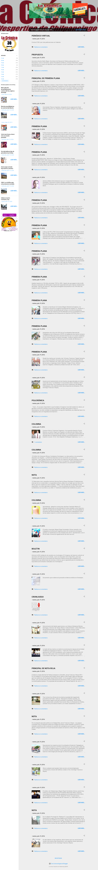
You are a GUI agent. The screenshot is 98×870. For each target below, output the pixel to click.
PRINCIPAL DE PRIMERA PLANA (46, 78)
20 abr (2, 60)
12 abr (2, 79)
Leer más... (81, 47)
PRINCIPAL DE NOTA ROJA (43, 668)
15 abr (2, 72)
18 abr (2, 65)
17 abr (2, 67)
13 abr (2, 76)
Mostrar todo (81, 30)
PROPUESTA (37, 54)
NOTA (34, 475)
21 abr (2, 58)
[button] (84, 36)
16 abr (2, 69)
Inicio (58, 24)
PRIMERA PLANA (39, 126)
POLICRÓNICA (38, 400)
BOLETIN (36, 549)
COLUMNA (36, 424)
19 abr (2, 62)
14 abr (2, 74)
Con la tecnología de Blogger (58, 863)
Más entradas (58, 858)
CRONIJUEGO (38, 597)
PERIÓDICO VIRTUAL (41, 36)
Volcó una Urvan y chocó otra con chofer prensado (7, 136)
